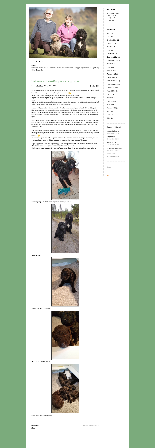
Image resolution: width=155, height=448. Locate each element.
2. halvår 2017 (94, 86)
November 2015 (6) (113, 84)
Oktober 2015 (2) (112, 87)
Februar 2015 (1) (112, 108)
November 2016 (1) (113, 60)
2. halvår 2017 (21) (113, 40)
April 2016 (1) (111, 67)
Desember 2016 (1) (113, 57)
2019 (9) (110, 33)
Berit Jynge (40, 86)
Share (33, 428)
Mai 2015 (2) (111, 98)
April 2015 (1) (111, 104)
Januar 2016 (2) (112, 77)
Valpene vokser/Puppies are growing (56, 81)
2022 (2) (110, 118)
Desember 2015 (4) (113, 81)
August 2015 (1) (112, 91)
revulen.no (110, 20)
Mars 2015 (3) (111, 101)
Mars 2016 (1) (111, 70)
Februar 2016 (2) (112, 74)
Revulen (37, 61)
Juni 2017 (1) (111, 43)
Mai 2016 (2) (111, 64)
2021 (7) (110, 115)
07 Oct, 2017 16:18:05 (50, 86)
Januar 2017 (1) (112, 54)
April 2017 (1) (111, 50)
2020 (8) (110, 111)
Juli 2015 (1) (111, 94)
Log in (109, 167)
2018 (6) (110, 37)
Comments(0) (35, 425)
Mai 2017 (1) (111, 47)
